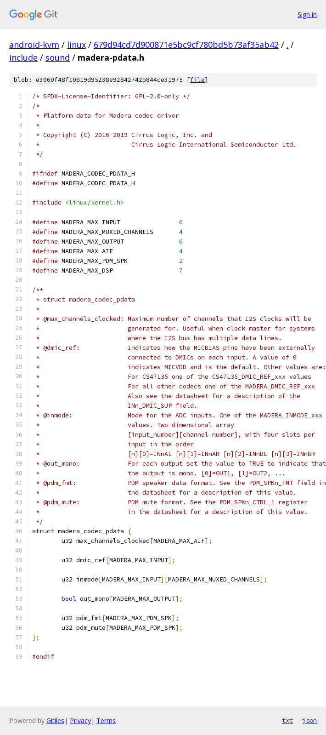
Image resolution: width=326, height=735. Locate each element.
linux (76, 44)
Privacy (80, 720)
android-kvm (34, 44)
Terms (106, 720)
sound (57, 57)
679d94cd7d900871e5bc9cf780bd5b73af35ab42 (186, 44)
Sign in (307, 14)
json (309, 720)
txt (287, 720)
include (23, 57)
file (197, 80)
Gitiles (55, 720)
